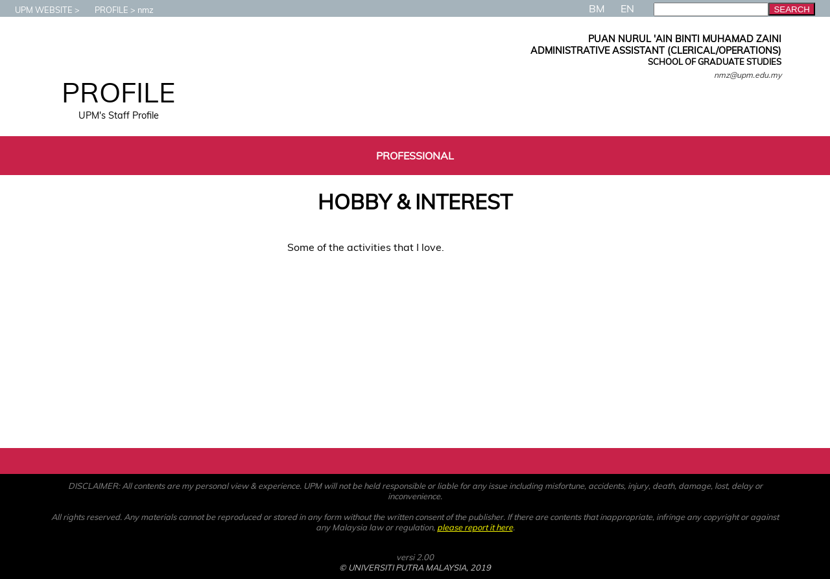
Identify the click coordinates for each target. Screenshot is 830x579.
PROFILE (105, 10)
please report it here (475, 527)
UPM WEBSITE (37, 10)
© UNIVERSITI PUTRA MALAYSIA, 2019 (415, 567)
